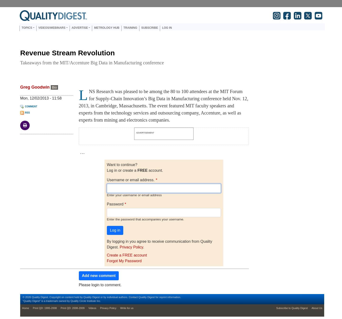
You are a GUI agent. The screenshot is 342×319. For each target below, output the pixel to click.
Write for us (126, 308)
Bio (54, 87)
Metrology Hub (106, 27)
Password (115, 204)
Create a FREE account (127, 255)
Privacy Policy (131, 247)
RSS (27, 112)
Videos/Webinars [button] (52, 27)
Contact (133, 297)
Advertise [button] (80, 27)
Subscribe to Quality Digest (292, 308)
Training (130, 27)
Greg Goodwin (35, 87)
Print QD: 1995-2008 (45, 308)
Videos (92, 308)
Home (25, 308)
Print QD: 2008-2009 (73, 308)
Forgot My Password (124, 261)
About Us (317, 308)
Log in (167, 27)
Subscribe (149, 27)
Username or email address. (131, 180)
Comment (31, 106)
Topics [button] (27, 27)
